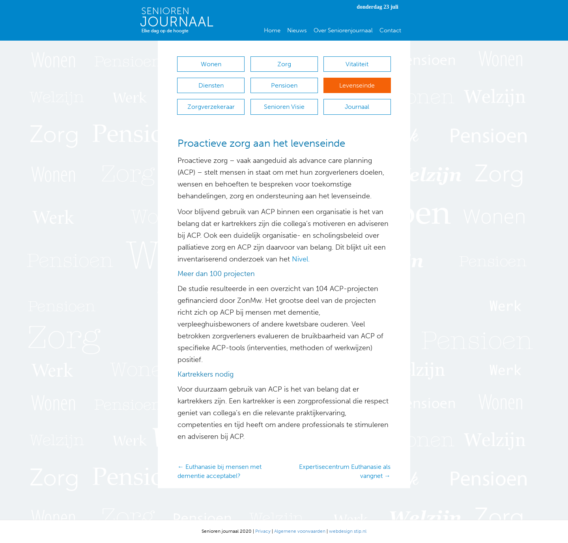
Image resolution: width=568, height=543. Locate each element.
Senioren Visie (284, 106)
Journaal (357, 106)
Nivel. (301, 259)
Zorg (284, 64)
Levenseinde (357, 85)
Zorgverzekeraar (211, 106)
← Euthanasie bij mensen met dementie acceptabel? (220, 471)
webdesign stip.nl (347, 531)
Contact (390, 30)
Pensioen (284, 85)
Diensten (211, 85)
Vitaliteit (357, 64)
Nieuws (297, 30)
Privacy (263, 531)
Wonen (211, 64)
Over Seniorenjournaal (343, 30)
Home (272, 30)
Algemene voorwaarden (299, 531)
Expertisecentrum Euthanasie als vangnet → (344, 471)
